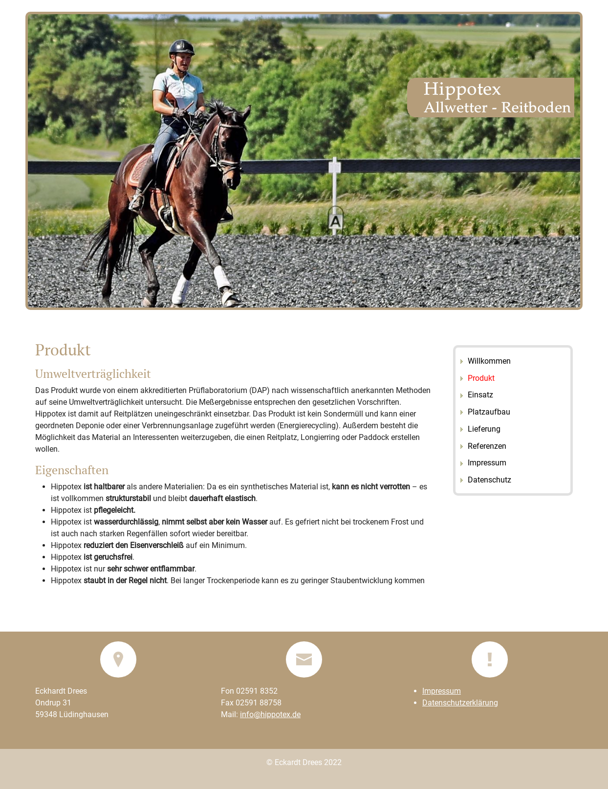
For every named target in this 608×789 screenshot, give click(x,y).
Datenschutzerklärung (460, 702)
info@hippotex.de (270, 714)
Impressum (441, 691)
